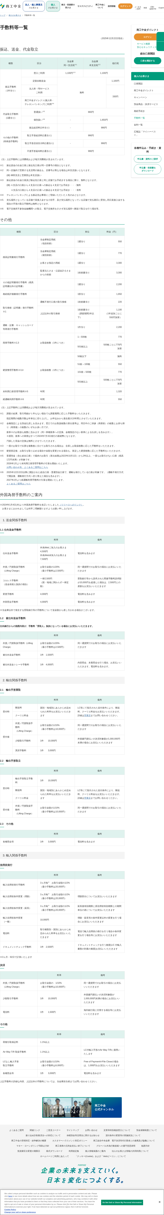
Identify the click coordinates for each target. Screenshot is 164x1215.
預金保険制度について (146, 1130)
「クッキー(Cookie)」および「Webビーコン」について (100, 1156)
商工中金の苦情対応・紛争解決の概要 (28, 1140)
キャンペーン (140, 97)
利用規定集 (74, 1151)
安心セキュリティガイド (149, 47)
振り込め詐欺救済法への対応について (43, 1135)
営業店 (87, 715)
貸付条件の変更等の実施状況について (123, 1135)
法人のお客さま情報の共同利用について (130, 1151)
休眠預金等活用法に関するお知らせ (83, 1135)
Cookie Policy (10, 1210)
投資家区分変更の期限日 (28, 1151)
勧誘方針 (145, 1146)
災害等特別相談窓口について (117, 1130)
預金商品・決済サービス (146, 104)
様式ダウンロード (54, 1151)
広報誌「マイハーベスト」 (145, 133)
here (10, 1196)
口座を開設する (147, 61)
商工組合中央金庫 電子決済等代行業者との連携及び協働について (124, 1140)
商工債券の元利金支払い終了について (72, 1146)
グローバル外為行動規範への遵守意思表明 (115, 1146)
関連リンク (35, 1130)
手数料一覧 (139, 118)
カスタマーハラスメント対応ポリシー (69, 1140)
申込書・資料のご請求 (147, 159)
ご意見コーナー (53, 1130)
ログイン (148, 37)
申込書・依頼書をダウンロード (147, 169)
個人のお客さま (141, 76)
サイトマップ (73, 1130)
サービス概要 (143, 44)
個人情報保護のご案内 (95, 1151)
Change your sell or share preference (20, 1212)
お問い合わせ (91, 1130)
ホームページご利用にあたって (54, 1156)
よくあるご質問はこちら (19, 484)
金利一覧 (138, 125)
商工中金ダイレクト (144, 90)
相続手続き (139, 111)
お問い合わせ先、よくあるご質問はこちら (27, 467)
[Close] (160, 1202)
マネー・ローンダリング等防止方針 (32, 1146)
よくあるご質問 (16, 1130)
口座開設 (138, 83)
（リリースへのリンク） (71, 505)
